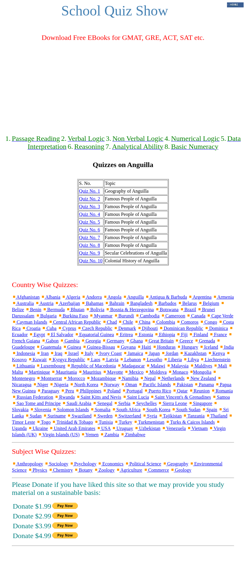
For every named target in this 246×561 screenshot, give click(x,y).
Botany (83, 470)
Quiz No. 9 (89, 252)
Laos (93, 359)
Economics (110, 463)
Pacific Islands (154, 384)
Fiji (181, 334)
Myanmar (100, 315)
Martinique (37, 372)
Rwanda (64, 397)
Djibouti (147, 328)
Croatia (31, 328)
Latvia (109, 359)
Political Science (143, 463)
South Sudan (185, 409)
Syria (149, 415)
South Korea (156, 409)
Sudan (33, 415)
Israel (71, 353)
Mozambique (101, 378)
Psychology (83, 463)
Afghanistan (26, 297)
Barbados (165, 303)
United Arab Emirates (72, 428)
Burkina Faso (73, 315)
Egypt (37, 334)
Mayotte (112, 372)
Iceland (208, 347)
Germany (113, 340)
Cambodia (147, 315)
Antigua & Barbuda (166, 297)
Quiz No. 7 (89, 237)
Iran (42, 353)
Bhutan (75, 309)
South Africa (126, 409)
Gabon (50, 340)
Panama (204, 384)
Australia (23, 303)
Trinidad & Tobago (72, 422)
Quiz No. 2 (89, 198)
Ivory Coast (108, 353)
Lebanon (130, 359)
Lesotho (152, 359)
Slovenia (40, 409)
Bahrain (114, 303)
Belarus (187, 303)
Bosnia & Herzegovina (129, 309)
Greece (184, 340)
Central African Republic (74, 322)
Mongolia (200, 372)
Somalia (100, 409)
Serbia (121, 403)
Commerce (156, 470)
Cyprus (67, 328)
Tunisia (103, 422)
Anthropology (27, 463)
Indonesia (23, 353)
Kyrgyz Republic (66, 359)
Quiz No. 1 (89, 191)
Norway (110, 384)
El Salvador (59, 334)
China (142, 322)
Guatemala (48, 347)
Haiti (144, 347)
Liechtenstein (215, 359)
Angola (112, 297)
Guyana (126, 347)
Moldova (156, 372)
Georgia (91, 340)
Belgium (208, 303)
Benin (33, 309)
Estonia (143, 334)
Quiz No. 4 (89, 214)
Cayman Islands (29, 322)
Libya (191, 359)
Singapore (200, 403)
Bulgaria (46, 315)
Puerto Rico (157, 390)
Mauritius (89, 372)
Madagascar (131, 365)
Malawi (155, 365)
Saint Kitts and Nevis (98, 397)
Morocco (74, 378)
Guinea (72, 347)
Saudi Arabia (76, 403)
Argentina (200, 297)
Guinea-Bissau (98, 347)
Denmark (124, 328)
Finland (198, 334)
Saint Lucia (135, 397)
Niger (40, 384)
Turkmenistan (148, 422)
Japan (152, 353)
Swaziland (79, 415)
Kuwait (37, 359)
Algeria (71, 297)
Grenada (204, 340)
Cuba (49, 328)
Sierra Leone (172, 403)
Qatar (180, 390)
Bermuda (53, 309)
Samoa (221, 397)
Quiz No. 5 (89, 222)
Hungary (187, 347)
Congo (208, 322)
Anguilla (133, 297)
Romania (222, 390)
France (218, 334)
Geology (180, 470)
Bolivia (95, 309)
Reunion (199, 390)
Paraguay (48, 390)
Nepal (148, 378)
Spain (209, 409)
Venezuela (174, 428)
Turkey (123, 422)
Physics (37, 470)
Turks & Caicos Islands (190, 422)
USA (104, 428)
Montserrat (49, 378)
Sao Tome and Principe (36, 403)
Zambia (109, 434)
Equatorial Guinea (94, 334)
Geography (175, 463)
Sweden (103, 415)
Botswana (167, 309)
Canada (195, 315)
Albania (50, 297)
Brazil (188, 309)
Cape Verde (219, 315)
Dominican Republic (181, 328)
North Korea (84, 384)
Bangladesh (139, 303)
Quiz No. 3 (89, 206)
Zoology (104, 470)
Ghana (134, 340)
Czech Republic (94, 328)
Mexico (134, 372)
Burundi (124, 315)
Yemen (90, 434)
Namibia (127, 378)
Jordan (170, 353)
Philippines (88, 390)
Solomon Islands (70, 409)
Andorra (91, 297)
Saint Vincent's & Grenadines (180, 397)
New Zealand (201, 378)
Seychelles (144, 403)
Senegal (102, 403)
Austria (44, 303)
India (226, 347)
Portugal (132, 390)
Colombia (163, 322)
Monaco (178, 372)
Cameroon (173, 315)
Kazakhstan (192, 353)
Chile (125, 322)
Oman (129, 384)
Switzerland (127, 415)
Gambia (70, 340)
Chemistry (60, 470)
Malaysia (177, 365)
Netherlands (170, 378)
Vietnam (197, 428)
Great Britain (159, 340)
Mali (220, 365)
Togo (43, 422)
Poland (111, 390)
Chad (109, 322)
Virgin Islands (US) (59, 434)
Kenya (216, 353)
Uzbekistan (147, 428)
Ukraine (38, 428)
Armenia (223, 297)
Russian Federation (32, 397)
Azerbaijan (67, 303)
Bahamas (92, 303)
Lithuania (23, 365)
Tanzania (193, 415)
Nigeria (58, 384)
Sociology (56, 463)
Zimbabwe (132, 434)
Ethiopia (164, 334)
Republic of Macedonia (91, 365)
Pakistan (182, 384)
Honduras (164, 347)
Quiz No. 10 (90, 260)
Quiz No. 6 (89, 229)
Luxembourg (50, 365)
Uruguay (122, 428)
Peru (67, 390)
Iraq (56, 353)
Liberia (172, 359)
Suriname (54, 415)
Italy (86, 353)
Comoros (187, 322)
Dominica (216, 328)
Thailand (217, 415)
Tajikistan (170, 415)
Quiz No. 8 (89, 245)
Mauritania (64, 372)
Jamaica (133, 353)
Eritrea (124, 334)
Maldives (201, 365)
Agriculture (129, 470)
